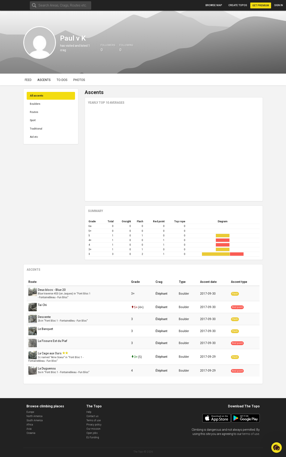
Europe (30, 412)
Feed (28, 80)
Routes (34, 112)
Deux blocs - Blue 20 (52, 289)
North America (34, 416)
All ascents (36, 95)
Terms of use (93, 420)
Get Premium (260, 5)
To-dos (62, 80)
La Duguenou (47, 368)
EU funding (92, 437)
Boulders (35, 103)
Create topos (237, 5)
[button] (276, 447)
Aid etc (34, 136)
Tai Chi (42, 305)
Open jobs (92, 433)
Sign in (278, 5)
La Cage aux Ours (50, 353)
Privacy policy (93, 424)
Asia (29, 428)
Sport (33, 120)
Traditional (36, 128)
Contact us (92, 416)
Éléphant (161, 293)
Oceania (30, 433)
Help (88, 412)
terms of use (250, 434)
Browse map (214, 5)
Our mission (93, 428)
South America (34, 420)
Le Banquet (46, 329)
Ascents (44, 80)
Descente (44, 317)
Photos (79, 80)
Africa (29, 424)
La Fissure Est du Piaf (53, 341)
